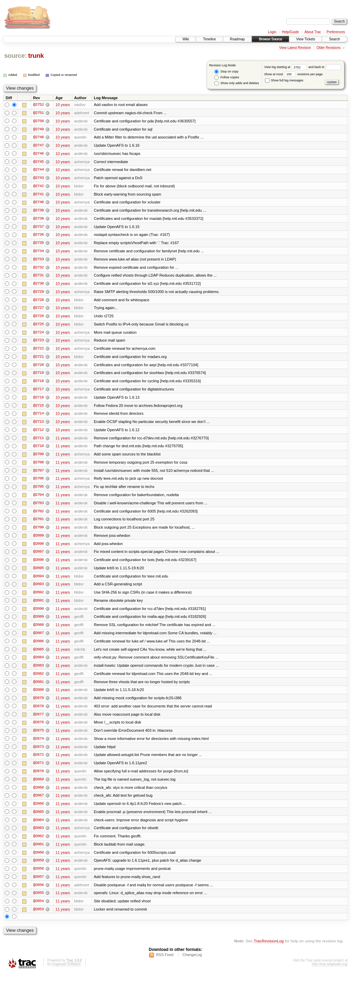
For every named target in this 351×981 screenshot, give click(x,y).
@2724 (38, 334)
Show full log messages (284, 80)
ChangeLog (192, 962)
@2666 (38, 810)
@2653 (38, 917)
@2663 (38, 835)
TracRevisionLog (268, 948)
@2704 (38, 498)
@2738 (38, 219)
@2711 (38, 441)
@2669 (38, 785)
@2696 (38, 564)
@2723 (38, 342)
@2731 (38, 277)
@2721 (38, 359)
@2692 (38, 597)
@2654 (38, 909)
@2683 (38, 671)
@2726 (38, 318)
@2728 (38, 301)
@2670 (38, 777)
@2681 (38, 687)
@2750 (38, 121)
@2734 (38, 252)
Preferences (336, 32)
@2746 (38, 154)
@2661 (38, 851)
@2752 (38, 104)
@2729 (38, 293)
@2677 (38, 720)
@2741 (38, 195)
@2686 (38, 646)
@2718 (38, 383)
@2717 (38, 392)
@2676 (38, 728)
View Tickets (305, 39)
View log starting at (286, 67)
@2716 (38, 400)
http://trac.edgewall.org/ (330, 972)
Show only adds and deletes (236, 83)
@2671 (38, 769)
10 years (63, 105)
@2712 (38, 433)
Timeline (209, 39)
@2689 (38, 621)
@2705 (38, 490)
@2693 (38, 589)
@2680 (38, 695)
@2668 (38, 794)
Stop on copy (226, 71)
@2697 (38, 556)
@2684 (38, 662)
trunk (36, 55)
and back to (324, 67)
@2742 (38, 186)
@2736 (38, 236)
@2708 (38, 465)
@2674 (38, 744)
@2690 (38, 613)
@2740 (38, 203)
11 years (63, 441)
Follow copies (226, 77)
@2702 (38, 515)
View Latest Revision (295, 48)
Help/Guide (290, 32)
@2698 (38, 548)
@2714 (38, 416)
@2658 (38, 876)
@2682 (38, 679)
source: (15, 55)
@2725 (38, 326)
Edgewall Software (66, 972)
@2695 (38, 572)
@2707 (38, 474)
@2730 (38, 285)
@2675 (38, 736)
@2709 (38, 457)
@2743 (38, 178)
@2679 (38, 703)
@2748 (38, 137)
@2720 (38, 367)
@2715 (38, 408)
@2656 (38, 892)
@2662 (38, 843)
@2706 (38, 482)
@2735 (38, 244)
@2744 (38, 170)
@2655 (38, 900)
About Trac (312, 32)
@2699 (38, 539)
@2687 (38, 638)
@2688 (38, 630)
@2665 (38, 818)
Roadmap (237, 39)
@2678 (38, 712)
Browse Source (270, 39)
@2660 (38, 859)
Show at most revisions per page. (294, 74)
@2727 (38, 310)
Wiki (185, 39)
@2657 (38, 884)
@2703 (38, 506)
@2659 (38, 868)
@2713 (38, 424)
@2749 (38, 129)
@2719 (38, 375)
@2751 (38, 113)
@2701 (38, 523)
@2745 (38, 162)
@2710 (38, 449)
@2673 (38, 753)
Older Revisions (328, 48)
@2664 (38, 827)
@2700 (38, 531)
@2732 (38, 268)
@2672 (38, 761)
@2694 (38, 580)
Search (334, 39)
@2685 (38, 654)
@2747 (38, 145)
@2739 (38, 211)
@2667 (38, 802)
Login (272, 32)
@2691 (38, 605)
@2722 (38, 351)
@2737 (38, 227)
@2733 (38, 260)
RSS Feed (164, 962)
